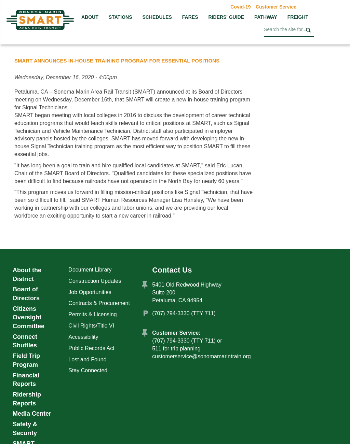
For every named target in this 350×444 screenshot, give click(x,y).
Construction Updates (94, 281)
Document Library (89, 270)
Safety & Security (25, 428)
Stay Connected (87, 370)
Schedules (157, 17)
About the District (27, 274)
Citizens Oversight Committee (28, 317)
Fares (190, 17)
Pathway (265, 17)
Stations (120, 17)
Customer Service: (176, 333)
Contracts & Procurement (99, 303)
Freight (297, 17)
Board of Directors (26, 294)
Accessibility (83, 337)
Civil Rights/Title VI (91, 326)
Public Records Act (91, 348)
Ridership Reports (27, 399)
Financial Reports (26, 380)
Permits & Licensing (92, 314)
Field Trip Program (26, 360)
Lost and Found (87, 359)
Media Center (32, 413)
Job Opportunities (89, 292)
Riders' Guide (226, 17)
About (89, 17)
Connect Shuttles (25, 341)
